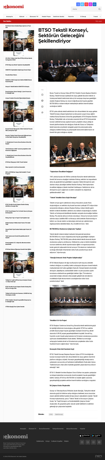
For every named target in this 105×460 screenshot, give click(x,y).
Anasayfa (9, 16)
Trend (95, 16)
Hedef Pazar (46, 16)
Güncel (21, 16)
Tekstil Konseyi (59, 414)
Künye (47, 441)
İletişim (66, 441)
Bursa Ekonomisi (44, 428)
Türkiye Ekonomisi (57, 428)
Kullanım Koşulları (56, 441)
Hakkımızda (40, 441)
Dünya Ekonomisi (71, 428)
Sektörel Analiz (58, 16)
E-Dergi (83, 16)
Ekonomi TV (34, 16)
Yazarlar (71, 16)
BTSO (51, 414)
